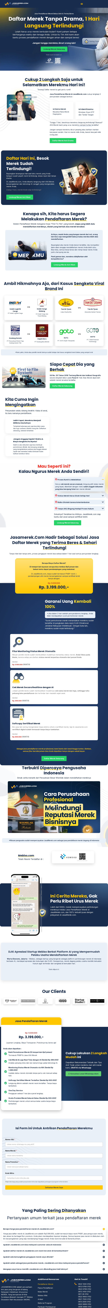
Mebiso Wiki (42, 1297)
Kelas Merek (43, 1293)
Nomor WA (10, 1141)
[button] (81, 4)
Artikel (40, 1300)
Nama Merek (11, 1152)
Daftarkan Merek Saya (54, 1189)
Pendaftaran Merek (45, 1285)
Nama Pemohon (12, 1163)
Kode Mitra (9, 1174)
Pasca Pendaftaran (45, 1289)
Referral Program (45, 1304)
